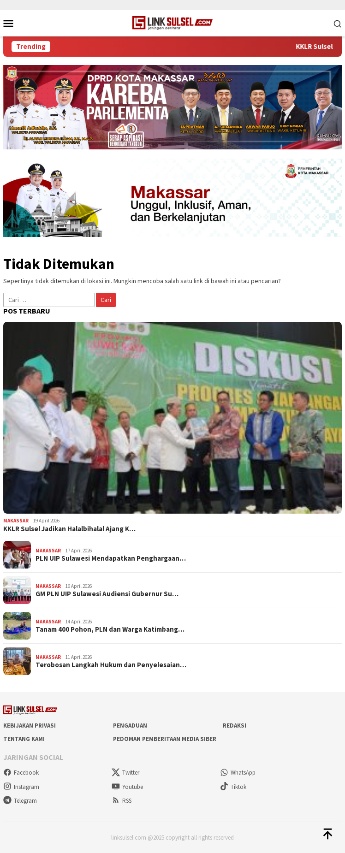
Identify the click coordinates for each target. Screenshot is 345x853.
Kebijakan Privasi (29, 725)
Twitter (125, 772)
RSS (121, 801)
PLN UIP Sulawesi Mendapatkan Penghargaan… (111, 558)
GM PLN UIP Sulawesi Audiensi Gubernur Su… (107, 594)
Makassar (16, 520)
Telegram (20, 801)
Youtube (127, 787)
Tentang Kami (24, 739)
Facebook (21, 772)
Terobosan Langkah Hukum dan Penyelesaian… (111, 665)
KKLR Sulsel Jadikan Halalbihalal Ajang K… (69, 529)
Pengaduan (130, 725)
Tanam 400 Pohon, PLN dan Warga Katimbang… (110, 629)
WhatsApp (238, 772)
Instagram (21, 787)
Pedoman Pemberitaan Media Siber (164, 739)
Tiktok (233, 787)
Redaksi (234, 725)
